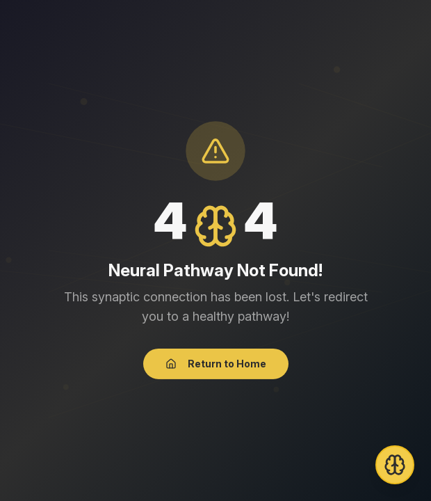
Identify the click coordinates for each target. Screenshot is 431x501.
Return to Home (215, 364)
